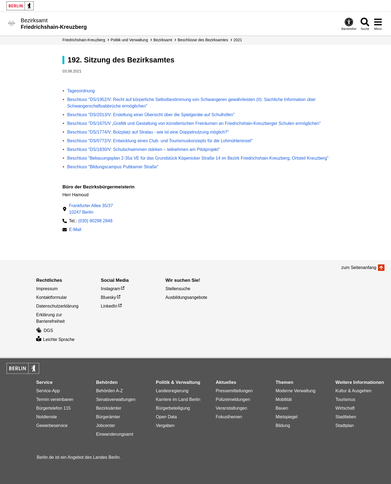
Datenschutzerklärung (57, 306)
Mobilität (284, 399)
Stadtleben (345, 417)
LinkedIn (109, 306)
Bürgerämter (108, 417)
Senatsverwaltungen (115, 399)
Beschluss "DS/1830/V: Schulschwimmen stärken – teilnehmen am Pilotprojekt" (143, 149)
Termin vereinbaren (54, 399)
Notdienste (46, 417)
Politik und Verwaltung (129, 40)
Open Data (166, 417)
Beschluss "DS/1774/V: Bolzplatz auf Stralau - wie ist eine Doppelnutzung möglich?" (148, 132)
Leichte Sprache (55, 339)
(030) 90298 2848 (95, 221)
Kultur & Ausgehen (353, 390)
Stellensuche (177, 288)
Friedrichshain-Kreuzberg (83, 40)
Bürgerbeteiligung (173, 408)
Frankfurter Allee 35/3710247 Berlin (91, 208)
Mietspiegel (287, 417)
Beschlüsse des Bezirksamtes (203, 40)
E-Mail (75, 230)
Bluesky (108, 297)
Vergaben (165, 425)
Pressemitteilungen (234, 390)
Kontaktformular (51, 297)
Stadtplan (344, 425)
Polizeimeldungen (233, 399)
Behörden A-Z (109, 390)
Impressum (47, 288)
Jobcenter (105, 425)
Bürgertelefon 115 (53, 408)
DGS (44, 330)
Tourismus (345, 399)
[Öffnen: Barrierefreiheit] (348, 24)
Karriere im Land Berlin (178, 399)
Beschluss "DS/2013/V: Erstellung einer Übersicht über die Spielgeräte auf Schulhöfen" (151, 114)
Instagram (110, 288)
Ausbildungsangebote (186, 297)
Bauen (282, 408)
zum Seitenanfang (358, 267)
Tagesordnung (81, 90)
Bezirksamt (162, 40)
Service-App (48, 390)
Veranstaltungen (231, 408)
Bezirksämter (108, 408)
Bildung (283, 425)
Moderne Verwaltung (296, 390)
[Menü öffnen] (377, 24)
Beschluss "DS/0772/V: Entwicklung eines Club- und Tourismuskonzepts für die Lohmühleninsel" (160, 140)
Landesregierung (172, 390)
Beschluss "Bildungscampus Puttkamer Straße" (113, 167)
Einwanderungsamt (114, 434)
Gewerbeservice (52, 425)
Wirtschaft (345, 408)
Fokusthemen (229, 417)
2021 (238, 40)
